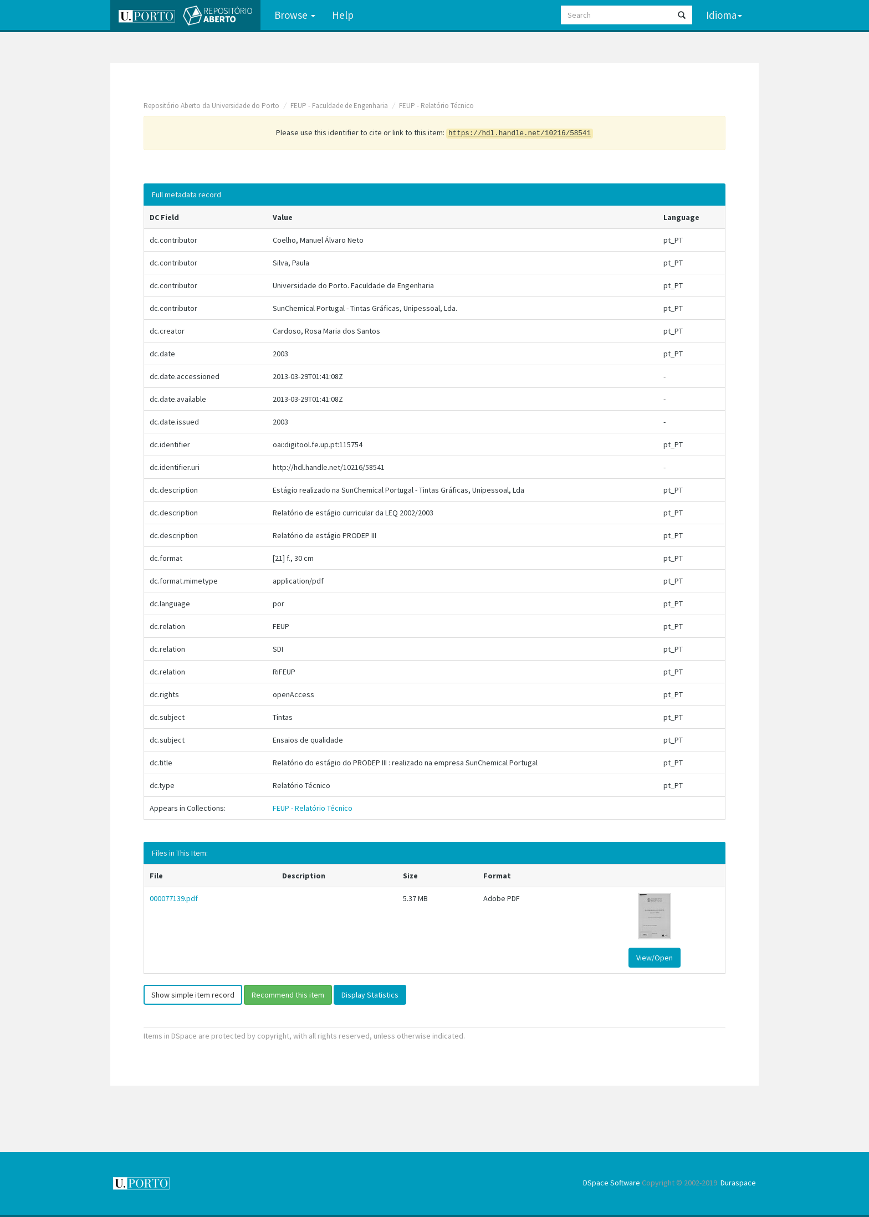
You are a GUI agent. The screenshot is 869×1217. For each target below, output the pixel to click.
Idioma (724, 15)
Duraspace (738, 1183)
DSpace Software (611, 1183)
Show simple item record (192, 995)
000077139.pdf (174, 898)
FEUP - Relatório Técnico (436, 105)
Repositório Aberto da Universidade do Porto (211, 105)
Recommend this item (288, 995)
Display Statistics (369, 995)
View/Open (654, 958)
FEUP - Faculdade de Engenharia (339, 105)
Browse (294, 15)
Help (343, 15)
